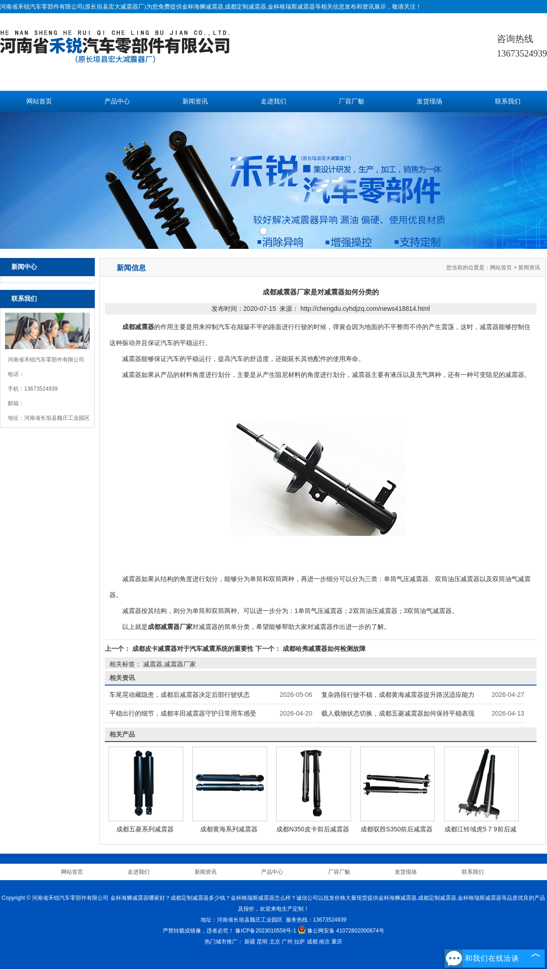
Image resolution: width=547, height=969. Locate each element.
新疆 (249, 941)
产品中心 (117, 101)
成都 (312, 941)
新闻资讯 (195, 101)
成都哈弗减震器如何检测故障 (323, 648)
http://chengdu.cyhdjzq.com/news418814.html (365, 308)
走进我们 (273, 101)
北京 (274, 941)
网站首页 (39, 101)
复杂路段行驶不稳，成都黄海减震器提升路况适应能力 (398, 694)
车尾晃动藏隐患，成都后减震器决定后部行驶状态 (179, 694)
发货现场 (429, 101)
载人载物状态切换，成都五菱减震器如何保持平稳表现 (398, 713)
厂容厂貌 (351, 101)
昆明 (262, 941)
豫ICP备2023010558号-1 (265, 931)
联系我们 (508, 101)
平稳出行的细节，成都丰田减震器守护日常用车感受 (182, 713)
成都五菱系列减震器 (145, 829)
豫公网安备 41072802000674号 (341, 931)
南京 (324, 941)
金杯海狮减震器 (202, 6)
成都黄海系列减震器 (229, 829)
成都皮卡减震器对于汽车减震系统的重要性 (192, 648)
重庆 (336, 941)
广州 (287, 941)
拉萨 (299, 941)
